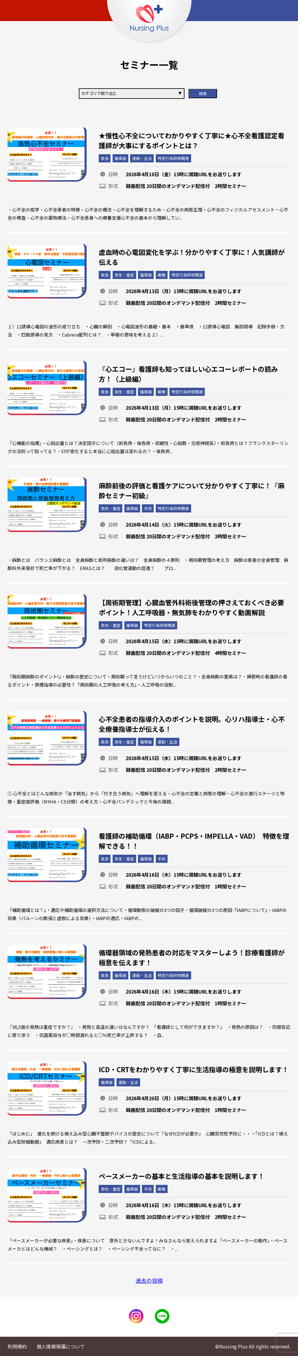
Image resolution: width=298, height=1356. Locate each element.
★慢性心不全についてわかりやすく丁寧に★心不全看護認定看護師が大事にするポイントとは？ (191, 140)
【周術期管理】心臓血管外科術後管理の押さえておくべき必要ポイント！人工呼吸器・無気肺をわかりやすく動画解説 (191, 607)
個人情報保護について (61, 1346)
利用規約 (17, 1346)
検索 (203, 93)
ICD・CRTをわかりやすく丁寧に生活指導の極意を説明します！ (194, 1069)
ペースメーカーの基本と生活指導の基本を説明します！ (181, 1176)
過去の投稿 (149, 1280)
